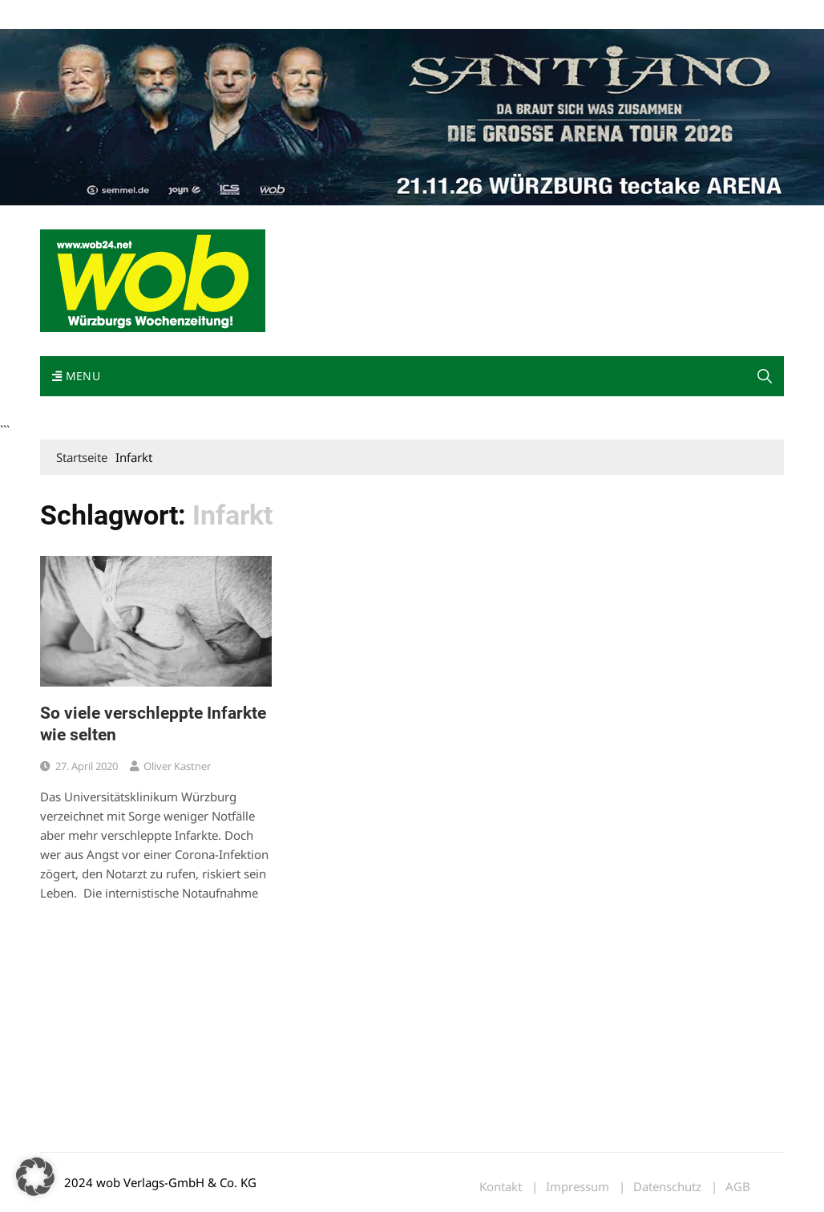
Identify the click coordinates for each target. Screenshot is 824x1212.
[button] (764, 376)
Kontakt (223, 15)
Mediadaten (69, 15)
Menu (76, 375)
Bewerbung (340, 15)
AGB (737, 1187)
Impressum (277, 15)
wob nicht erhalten (151, 15)
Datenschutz (667, 1187)
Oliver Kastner (177, 766)
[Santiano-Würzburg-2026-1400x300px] (412, 115)
